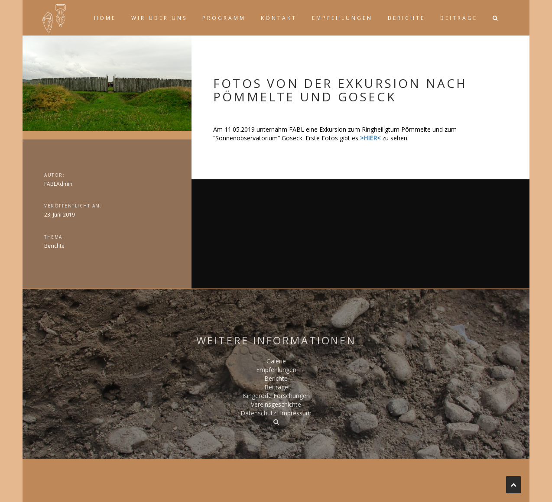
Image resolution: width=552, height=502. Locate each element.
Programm (224, 18)
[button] (494, 18)
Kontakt (279, 18)
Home (105, 18)
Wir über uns (159, 18)
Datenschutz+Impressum (276, 413)
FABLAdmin (58, 184)
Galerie (276, 361)
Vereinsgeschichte (276, 404)
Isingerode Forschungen (276, 396)
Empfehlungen (342, 18)
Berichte (406, 18)
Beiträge (458, 18)
